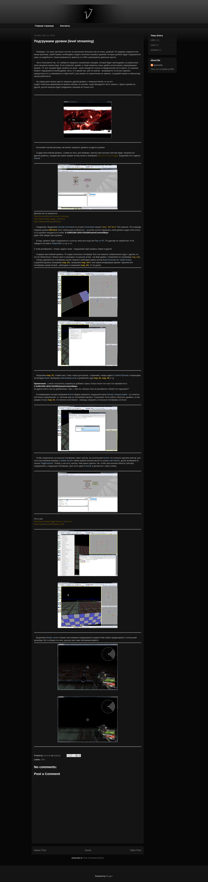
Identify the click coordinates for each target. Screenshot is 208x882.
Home (88, 850)
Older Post (135, 850)
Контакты (65, 26)
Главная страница (44, 26)
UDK (43, 759)
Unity (153, 45)
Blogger (109, 876)
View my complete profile (162, 69)
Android (154, 50)
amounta (158, 65)
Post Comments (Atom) (93, 858)
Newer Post (40, 850)
